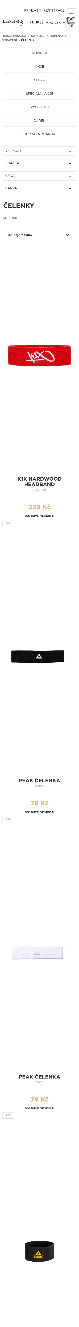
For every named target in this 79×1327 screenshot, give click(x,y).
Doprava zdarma (39, 134)
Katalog (37, 36)
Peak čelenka (39, 780)
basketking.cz (14, 36)
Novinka (39, 53)
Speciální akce (39, 93)
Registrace (53, 10)
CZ (42, 22)
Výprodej (40, 107)
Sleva (39, 80)
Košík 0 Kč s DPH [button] (72, 19)
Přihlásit (32, 10)
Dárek (39, 120)
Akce (39, 66)
